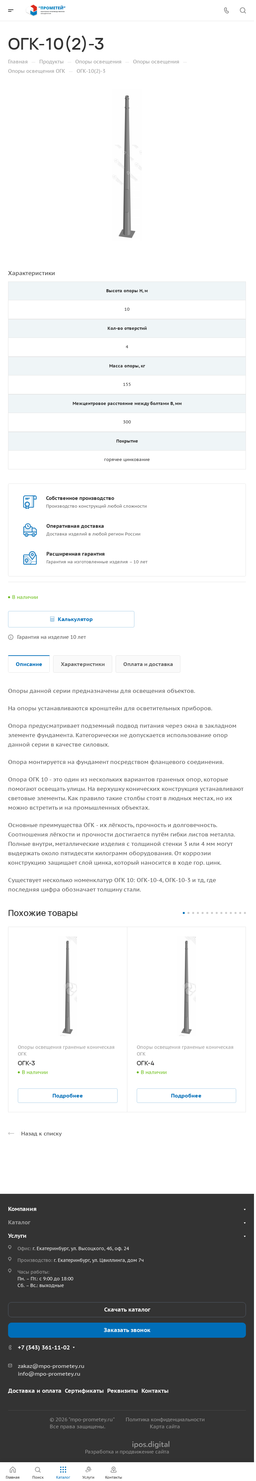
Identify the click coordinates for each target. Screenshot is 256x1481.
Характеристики (83, 664)
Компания (22, 1209)
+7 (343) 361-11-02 (44, 1347)
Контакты (155, 1390)
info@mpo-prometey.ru (49, 1373)
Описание (29, 664)
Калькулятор (75, 619)
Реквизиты (122, 1390)
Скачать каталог (127, 1309)
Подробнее (67, 1095)
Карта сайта (165, 1426)
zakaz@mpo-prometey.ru (51, 1366)
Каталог (19, 1222)
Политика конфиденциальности (165, 1419)
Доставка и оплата (34, 1390)
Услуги (17, 1235)
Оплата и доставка (148, 664)
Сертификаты (84, 1390)
